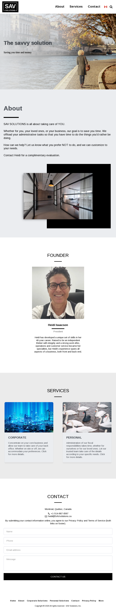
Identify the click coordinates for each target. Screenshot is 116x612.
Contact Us (58, 590)
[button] (111, 6)
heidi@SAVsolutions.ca (58, 530)
